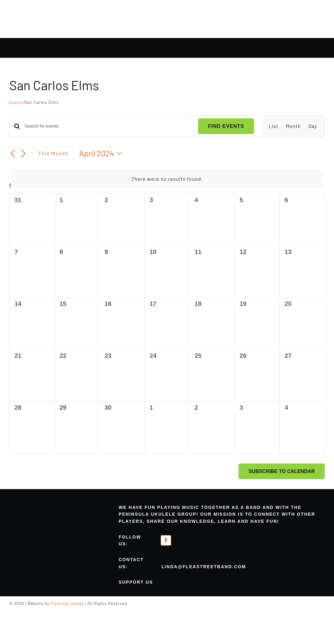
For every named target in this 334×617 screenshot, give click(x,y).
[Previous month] (13, 154)
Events (16, 102)
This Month (53, 153)
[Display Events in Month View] (293, 126)
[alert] (167, 179)
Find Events (226, 126)
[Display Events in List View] (273, 126)
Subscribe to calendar (281, 471)
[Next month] (23, 154)
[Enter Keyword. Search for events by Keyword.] (108, 126)
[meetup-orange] (198, 538)
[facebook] (166, 540)
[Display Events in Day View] (312, 126)
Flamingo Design (67, 603)
